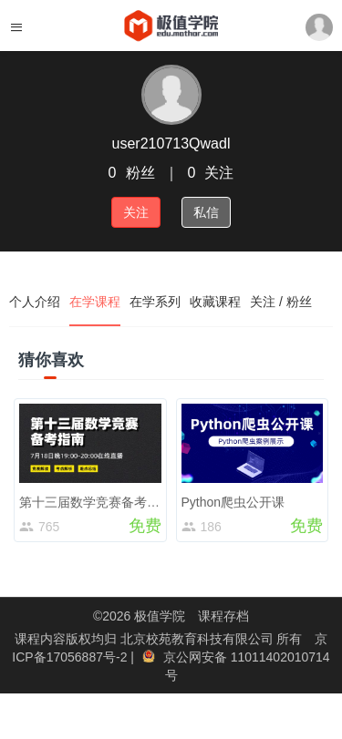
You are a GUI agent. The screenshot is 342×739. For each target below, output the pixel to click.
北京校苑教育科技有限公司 (198, 638)
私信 (206, 212)
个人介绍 (34, 301)
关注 (136, 212)
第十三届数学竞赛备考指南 (95, 502)
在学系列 (155, 301)
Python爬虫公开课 (233, 502)
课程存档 (223, 616)
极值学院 (159, 616)
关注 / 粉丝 (281, 301)
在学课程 (94, 301)
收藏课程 (215, 301)
